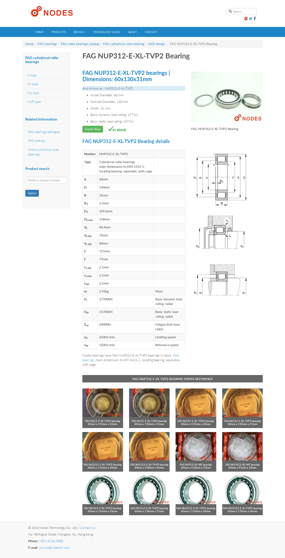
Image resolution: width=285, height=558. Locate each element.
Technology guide (106, 32)
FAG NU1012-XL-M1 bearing (242, 464)
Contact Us (88, 527)
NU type (33, 93)
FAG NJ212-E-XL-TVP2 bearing (196, 421)
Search (32, 193)
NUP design (156, 44)
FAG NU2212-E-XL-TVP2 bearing (195, 508)
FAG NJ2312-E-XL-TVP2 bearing (149, 464)
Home (39, 32)
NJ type (32, 84)
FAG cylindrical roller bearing (123, 44)
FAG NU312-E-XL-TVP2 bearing (149, 508)
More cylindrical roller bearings (43, 152)
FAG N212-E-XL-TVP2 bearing (102, 421)
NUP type (34, 101)
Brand (79, 32)
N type (31, 75)
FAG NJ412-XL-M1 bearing (196, 464)
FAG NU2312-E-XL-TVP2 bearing (242, 508)
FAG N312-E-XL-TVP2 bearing (149, 421)
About (132, 32)
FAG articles (36, 140)
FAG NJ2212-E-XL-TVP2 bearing (103, 464)
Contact (151, 32)
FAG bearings (47, 44)
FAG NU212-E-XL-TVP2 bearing (102, 508)
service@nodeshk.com (54, 547)
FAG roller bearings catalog (80, 44)
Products (58, 32)
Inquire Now (92, 129)
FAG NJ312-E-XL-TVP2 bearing (242, 421)
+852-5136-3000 (51, 541)
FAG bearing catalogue (44, 132)
